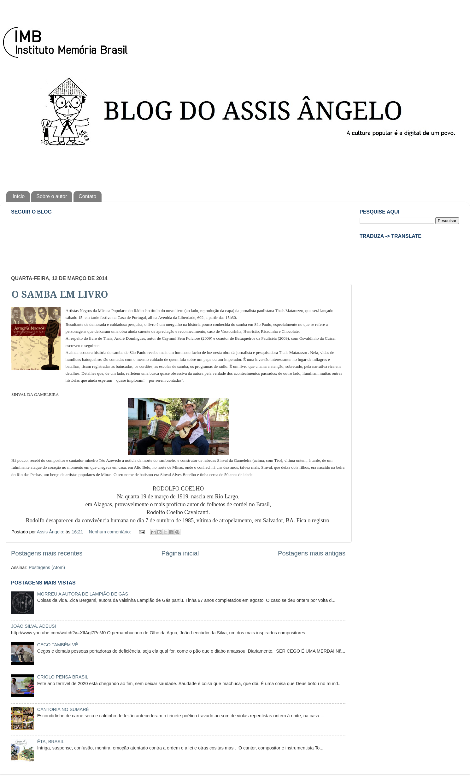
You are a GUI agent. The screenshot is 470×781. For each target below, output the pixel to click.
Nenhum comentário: (110, 531)
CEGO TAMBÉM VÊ (57, 644)
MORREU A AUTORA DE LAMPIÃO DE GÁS (82, 593)
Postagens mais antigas (311, 553)
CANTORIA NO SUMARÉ (63, 709)
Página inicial (180, 553)
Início (19, 196)
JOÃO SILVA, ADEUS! (33, 626)
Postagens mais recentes (46, 553)
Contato (87, 196)
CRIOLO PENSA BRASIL (62, 676)
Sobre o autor (51, 196)
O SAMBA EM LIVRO (59, 294)
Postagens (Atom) (47, 567)
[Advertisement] (235, 167)
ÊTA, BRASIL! (51, 741)
